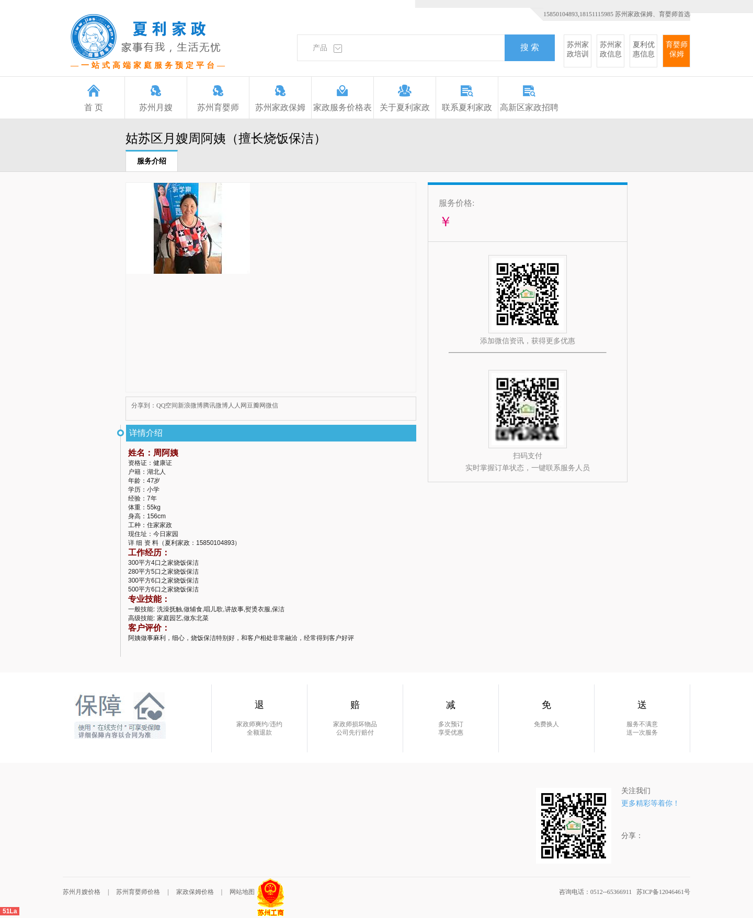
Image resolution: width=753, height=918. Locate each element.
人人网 (237, 405)
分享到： (143, 405)
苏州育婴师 (218, 98)
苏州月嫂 (156, 98)
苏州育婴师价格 (138, 892)
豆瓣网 (256, 405)
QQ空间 (167, 405)
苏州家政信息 (611, 49)
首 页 (93, 98)
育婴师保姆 (677, 49)
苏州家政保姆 (280, 98)
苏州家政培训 (578, 49)
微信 (272, 405)
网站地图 (242, 892)
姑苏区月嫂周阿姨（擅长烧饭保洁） (226, 138)
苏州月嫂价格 (81, 892)
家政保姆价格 (195, 892)
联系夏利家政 (467, 98)
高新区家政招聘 (529, 98)
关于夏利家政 (405, 98)
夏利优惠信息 (644, 49)
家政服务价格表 (342, 98)
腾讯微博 (215, 405)
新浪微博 (190, 405)
